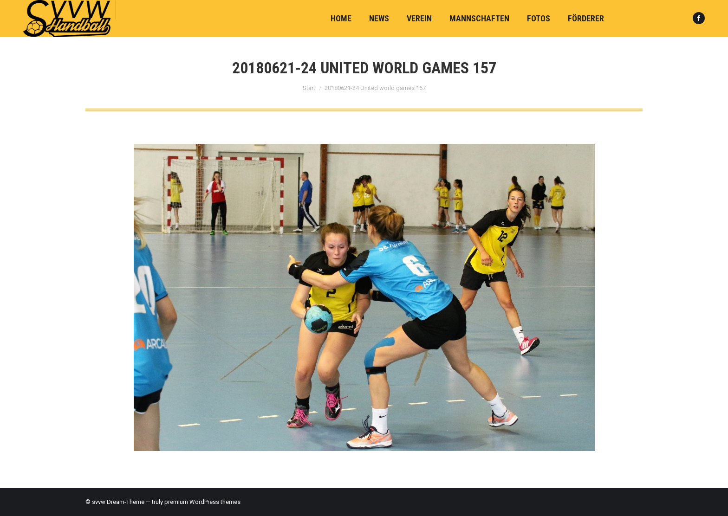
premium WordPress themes (202, 501)
